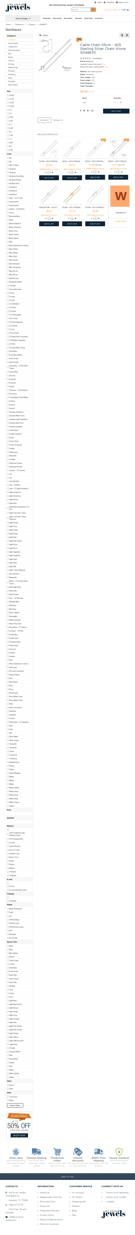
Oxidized (12, 901)
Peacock (12, 649)
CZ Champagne (15, 315)
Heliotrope (13, 452)
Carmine (12, 285)
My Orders (77, 1197)
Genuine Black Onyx (17, 416)
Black (11, 220)
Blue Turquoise (15, 267)
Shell (11, 1089)
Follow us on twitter (116, 1197)
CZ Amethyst (14, 304)
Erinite (11, 386)
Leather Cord (14, 853)
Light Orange (14, 1019)
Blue (11, 242)
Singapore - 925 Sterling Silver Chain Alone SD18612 (49, 207)
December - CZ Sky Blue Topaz (18, 367)
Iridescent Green (15, 463)
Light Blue (13, 503)
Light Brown (13, 1008)
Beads (10, 57)
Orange (12, 1048)
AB (10, 158)
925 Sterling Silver (16, 839)
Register (109, 2)
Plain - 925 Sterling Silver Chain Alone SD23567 (72, 207)
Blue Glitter (13, 249)
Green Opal (13, 441)
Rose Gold (13, 938)
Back (43, 35)
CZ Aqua (12, 307)
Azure (11, 213)
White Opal (13, 791)
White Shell (13, 799)
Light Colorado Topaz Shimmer (17, 517)
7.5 (10, 139)
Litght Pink (13, 1044)
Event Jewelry (13, 43)
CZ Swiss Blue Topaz (17, 348)
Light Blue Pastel (15, 1004)
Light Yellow (13, 1037)
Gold (11, 912)
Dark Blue (13, 351)
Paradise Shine (14, 642)
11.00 (11, 99)
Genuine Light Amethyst (18, 419)
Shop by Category (22, 18)
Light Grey (13, 526)
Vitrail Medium (15, 773)
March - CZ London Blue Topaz (18, 582)
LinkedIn (110, 1201)
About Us (44, 1192)
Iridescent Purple (15, 467)
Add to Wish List (86, 61)
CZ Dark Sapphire (16, 322)
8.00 (11, 143)
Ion (10, 916)
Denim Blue (13, 372)
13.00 (11, 106)
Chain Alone (120, 221)
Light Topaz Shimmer (17, 570)
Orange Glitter (14, 1052)
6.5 (10, 132)
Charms (11, 61)
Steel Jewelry (13, 85)
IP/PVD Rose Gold (16, 927)
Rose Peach (13, 693)
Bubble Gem (14, 278)
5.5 (10, 124)
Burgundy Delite (15, 282)
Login (98, 2)
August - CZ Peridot (17, 209)
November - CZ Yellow (17, 627)
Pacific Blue (13, 635)
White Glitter (14, 788)
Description (44, 120)
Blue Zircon (13, 271)
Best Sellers (68, 18)
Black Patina (14, 234)
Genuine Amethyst (16, 412)
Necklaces (12, 74)
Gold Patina (13, 430)
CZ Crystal (13, 318)
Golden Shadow (15, 434)
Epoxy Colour (14, 850)
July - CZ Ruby (14, 485)
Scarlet (12, 718)
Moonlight (13, 616)
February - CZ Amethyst (18, 390)
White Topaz (14, 802)
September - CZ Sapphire (19, 722)
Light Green (13, 523)
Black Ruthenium (15, 909)
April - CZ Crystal (16, 198)
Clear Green (13, 960)
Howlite (12, 459)
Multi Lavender (15, 620)
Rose (11, 685)
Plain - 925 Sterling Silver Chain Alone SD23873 (95, 207)
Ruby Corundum (15, 707)
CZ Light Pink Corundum (18, 337)
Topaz (11, 751)
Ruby (11, 704)
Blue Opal (13, 256)
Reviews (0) (58, 120)
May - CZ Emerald (16, 598)
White (11, 777)
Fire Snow (13, 394)
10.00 (11, 95)
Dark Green (13, 358)
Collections (12, 40)
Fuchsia (12, 401)
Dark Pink (13, 975)
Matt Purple (13, 594)
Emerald (12, 379)
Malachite (13, 577)
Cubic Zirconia (14, 846)
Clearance (78, 18)
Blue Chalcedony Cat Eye (18, 245)
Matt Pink (13, 591)
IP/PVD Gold (14, 923)
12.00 (11, 102)
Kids (9, 54)
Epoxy (11, 1085)
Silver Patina (14, 740)
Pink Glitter (13, 1059)
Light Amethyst (15, 492)
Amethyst (13, 187)
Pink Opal (13, 667)
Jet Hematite (14, 481)
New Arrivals (57, 18)
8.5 (10, 146)
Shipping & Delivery (50, 1210)
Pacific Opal (13, 638)
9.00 (11, 150)
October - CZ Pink (16, 631)
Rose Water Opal (15, 696)
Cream (11, 293)
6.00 (11, 128)
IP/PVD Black (14, 920)
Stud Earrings (13, 67)
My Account (78, 1192)
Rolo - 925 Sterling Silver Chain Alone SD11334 (72, 161)
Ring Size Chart (47, 1201)
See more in (121, 212)
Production (99, 18)
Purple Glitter (14, 675)
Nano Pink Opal (15, 624)
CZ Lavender (14, 333)
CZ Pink (12, 344)
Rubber (12, 868)
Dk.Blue (12, 986)
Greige (11, 448)
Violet (11, 766)
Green (11, 437)
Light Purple (13, 1033)
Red (10, 678)
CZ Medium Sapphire (17, 340)
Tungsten (12, 875)
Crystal (12, 296)
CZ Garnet (13, 326)
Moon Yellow (14, 613)
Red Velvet (13, 682)
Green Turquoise (15, 445)
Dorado (12, 375)
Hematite (12, 456)
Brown (11, 957)
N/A (10, 930)
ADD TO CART (116, 111)
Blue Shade (13, 260)
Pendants (11, 71)
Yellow (11, 806)
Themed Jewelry (14, 50)
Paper (11, 861)
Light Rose (13, 544)
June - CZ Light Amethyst (18, 488)
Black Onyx (13, 231)
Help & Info (122, 2)
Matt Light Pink (15, 587)
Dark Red (12, 982)
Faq (74, 1215)
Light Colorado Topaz (17, 513)
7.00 (11, 135)
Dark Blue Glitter (15, 355)
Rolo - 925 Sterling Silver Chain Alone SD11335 (95, 161)
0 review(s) (97, 58)
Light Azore (13, 499)
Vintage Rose (14, 762)
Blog (74, 1210)
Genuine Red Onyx (16, 423)
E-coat (11, 886)
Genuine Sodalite (15, 427)
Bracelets (11, 81)
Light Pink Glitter (15, 541)
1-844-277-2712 (14, 1205)
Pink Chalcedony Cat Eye (18, 664)
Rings (10, 78)
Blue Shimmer (14, 264)
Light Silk (12, 566)
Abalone (12, 169)
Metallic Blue (14, 602)
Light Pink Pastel (15, 1030)
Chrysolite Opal (15, 289)
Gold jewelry (12, 47)
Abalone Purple (15, 180)
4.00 (11, 117)
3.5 (10, 113)
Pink (11, 660)
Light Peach (13, 530)
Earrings (11, 64)
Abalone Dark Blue (16, 176)
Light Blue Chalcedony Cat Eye (19, 508)
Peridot (12, 653)
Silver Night (13, 737)
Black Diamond (15, 223)
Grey (11, 997)
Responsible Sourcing (50, 1197)
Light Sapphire (14, 552)
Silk (10, 733)
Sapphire (12, 711)
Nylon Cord (13, 857)
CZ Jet (11, 329)
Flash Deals (88, 18)
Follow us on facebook (117, 1192)
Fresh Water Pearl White (18, 397)
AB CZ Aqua (14, 165)
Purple (11, 1063)
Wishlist (76, 1206)
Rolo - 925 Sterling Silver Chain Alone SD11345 (118, 161)
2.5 (10, 110)
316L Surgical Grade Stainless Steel (17, 834)
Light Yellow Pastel (16, 1041)
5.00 (11, 121)
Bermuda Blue (14, 216)
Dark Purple (13, 362)
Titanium (12, 872)
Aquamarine (14, 202)
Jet (10, 474)
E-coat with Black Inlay (17, 890)
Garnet (12, 408)
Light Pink (13, 537)
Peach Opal (13, 645)
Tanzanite (13, 744)
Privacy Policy (47, 1215)
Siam (11, 726)
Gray (11, 990)
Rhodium (12, 934)
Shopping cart (79, 1201)
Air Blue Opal (14, 183)
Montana (12, 605)
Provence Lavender (16, 671)
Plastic (11, 864)
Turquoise (13, 755)
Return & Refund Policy (51, 1219)
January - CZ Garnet (17, 470)
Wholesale (46, 18)
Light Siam (13, 559)
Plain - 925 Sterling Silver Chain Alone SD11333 (49, 161)
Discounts (45, 1206)
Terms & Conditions (49, 1224)
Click (104, 64)
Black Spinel (13, 238)
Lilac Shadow (14, 574)
